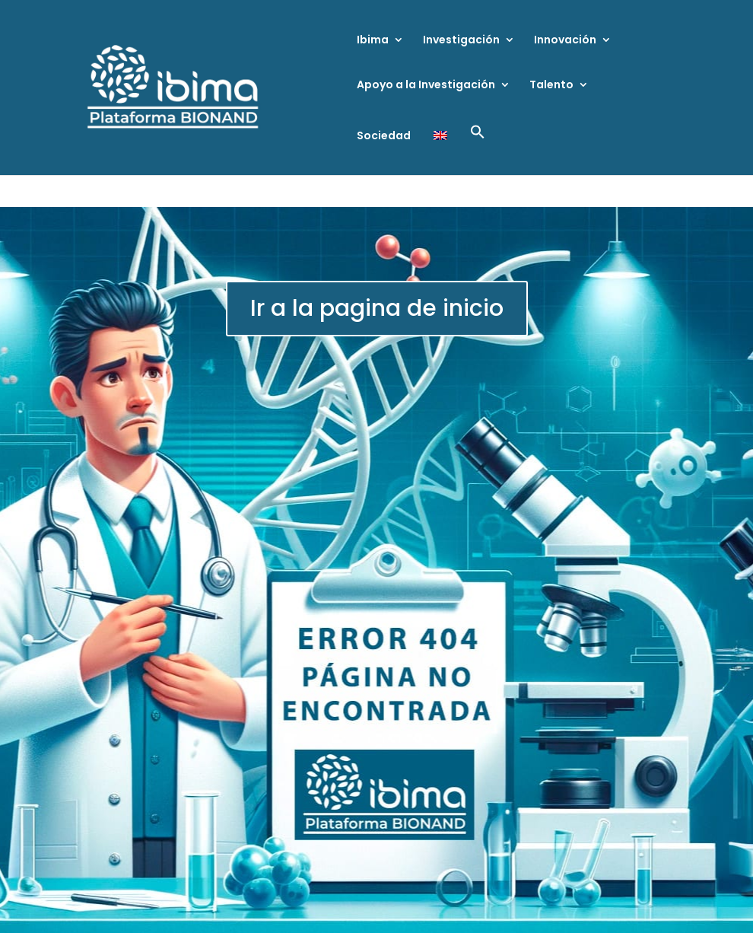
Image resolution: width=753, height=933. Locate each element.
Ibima (373, 40)
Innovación (565, 40)
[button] (477, 149)
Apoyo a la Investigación (426, 85)
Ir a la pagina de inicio (377, 308)
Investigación (461, 40)
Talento (551, 85)
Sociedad (384, 136)
